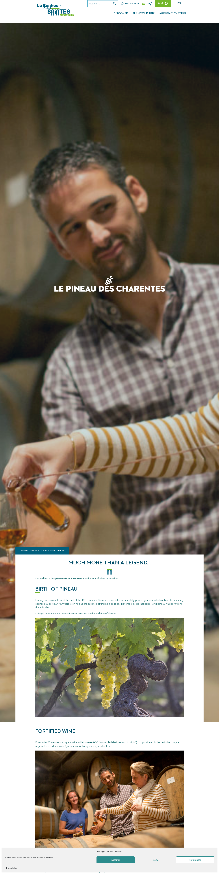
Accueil (23, 548)
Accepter (115, 860)
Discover (126, 14)
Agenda (171, 14)
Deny (155, 860)
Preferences (195, 860)
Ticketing (190, 14)
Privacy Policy (11, 868)
